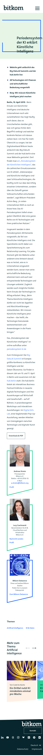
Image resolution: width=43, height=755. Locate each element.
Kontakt (33, 730)
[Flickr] (40, 738)
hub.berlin (11, 380)
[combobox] (36, 745)
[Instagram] (18, 738)
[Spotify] (34, 738)
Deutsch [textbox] (34, 745)
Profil (12, 487)
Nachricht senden (16, 539)
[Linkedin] (2, 738)
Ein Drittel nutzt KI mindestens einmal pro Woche (20, 691)
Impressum (37, 749)
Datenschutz (22, 749)
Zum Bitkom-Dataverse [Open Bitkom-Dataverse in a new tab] (19, 594)
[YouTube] (8, 738)
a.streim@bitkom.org (19, 483)
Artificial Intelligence (15, 628)
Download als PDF (16, 436)
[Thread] (13, 738)
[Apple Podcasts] (29, 738)
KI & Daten (30, 628)
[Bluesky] (24, 738)
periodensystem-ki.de (16, 349)
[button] (34, 648)
